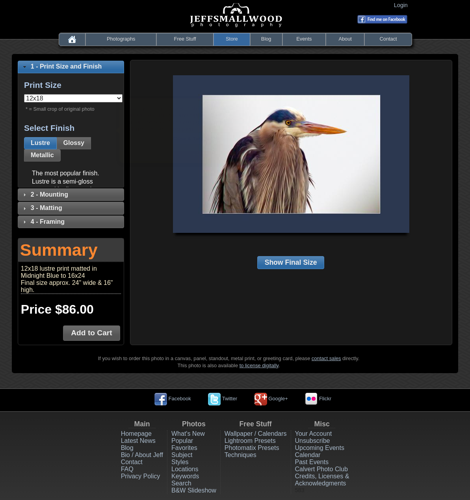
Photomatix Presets (252, 447)
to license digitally (259, 365)
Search (181, 483)
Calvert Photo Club (321, 469)
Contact (388, 39)
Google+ (271, 398)
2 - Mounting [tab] (44, 194)
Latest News (138, 440)
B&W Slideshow (193, 490)
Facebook (172, 398)
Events (304, 39)
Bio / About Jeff (142, 455)
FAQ (127, 469)
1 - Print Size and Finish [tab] (61, 66)
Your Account (313, 433)
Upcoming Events (319, 447)
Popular (182, 440)
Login (402, 5)
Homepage (136, 433)
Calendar (308, 455)
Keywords (185, 476)
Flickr (318, 398)
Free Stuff (185, 39)
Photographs (121, 39)
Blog (266, 39)
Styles (180, 462)
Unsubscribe (312, 440)
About (344, 39)
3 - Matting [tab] (41, 207)
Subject (181, 455)
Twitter (222, 398)
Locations (185, 469)
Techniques (240, 455)
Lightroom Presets (250, 440)
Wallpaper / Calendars (256, 433)
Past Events (312, 462)
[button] (40, 143)
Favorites (184, 447)
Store (232, 39)
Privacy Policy (140, 476)
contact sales (326, 358)
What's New (188, 433)
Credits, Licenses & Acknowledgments (322, 480)
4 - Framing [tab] (43, 221)
